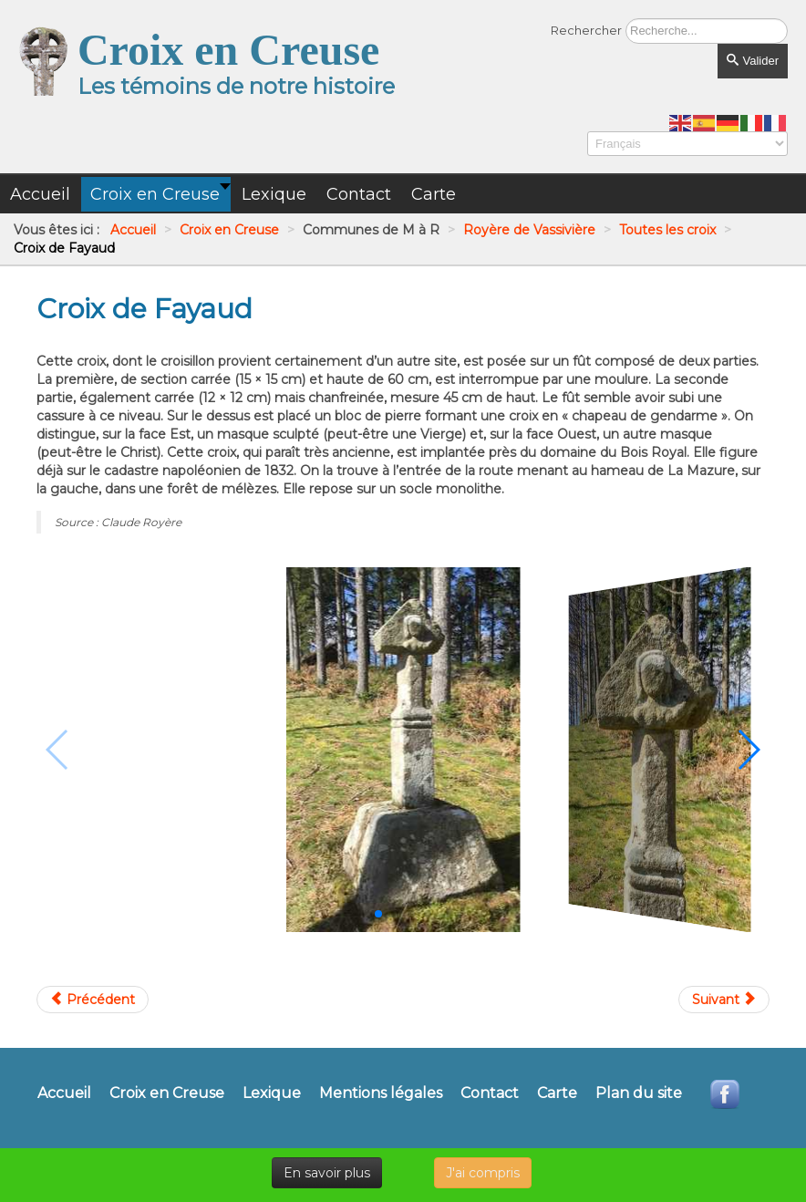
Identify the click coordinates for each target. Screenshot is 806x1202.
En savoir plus (327, 1173)
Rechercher (586, 30)
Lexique (272, 1093)
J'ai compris (483, 1173)
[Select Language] (687, 143)
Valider (753, 60)
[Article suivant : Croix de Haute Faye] (724, 999)
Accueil (64, 1093)
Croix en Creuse (166, 1093)
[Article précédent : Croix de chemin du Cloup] (92, 999)
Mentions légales (380, 1093)
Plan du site (638, 1093)
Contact (489, 1093)
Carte (557, 1093)
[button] (378, 913)
